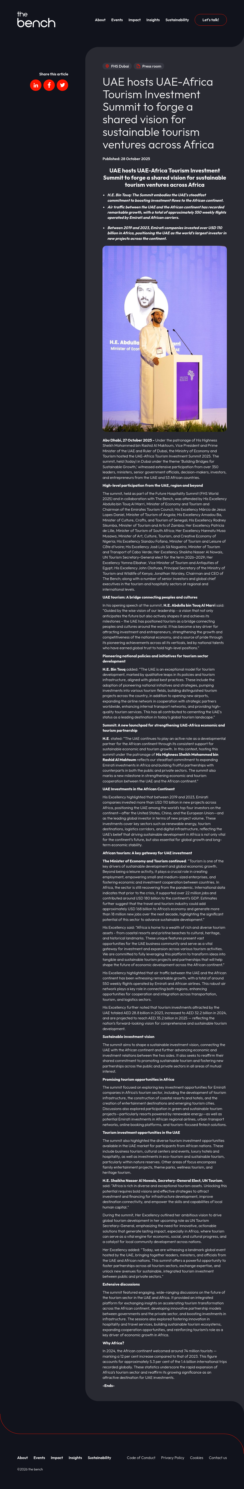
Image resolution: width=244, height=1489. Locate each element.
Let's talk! (211, 19)
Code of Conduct (141, 1457)
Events (117, 19)
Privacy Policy (172, 1457)
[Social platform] (35, 85)
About (100, 19)
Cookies (196, 1457)
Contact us (218, 1457)
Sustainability (177, 19)
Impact (134, 19)
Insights (153, 19)
